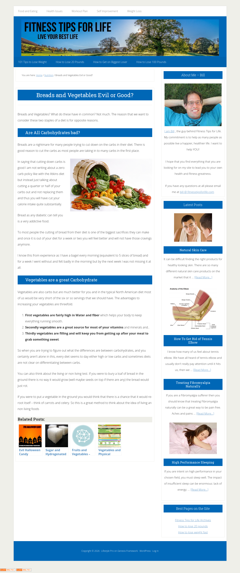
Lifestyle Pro (107, 551)
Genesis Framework (128, 551)
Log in (155, 551)
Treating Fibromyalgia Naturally (193, 384)
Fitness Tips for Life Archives (193, 520)
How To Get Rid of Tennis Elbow (193, 340)
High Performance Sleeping (193, 462)
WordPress (145, 551)
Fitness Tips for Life (120, 37)
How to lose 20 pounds (193, 526)
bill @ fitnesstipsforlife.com (197, 192)
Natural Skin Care (193, 250)
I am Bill (169, 131)
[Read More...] (203, 277)
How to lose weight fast (193, 532)
